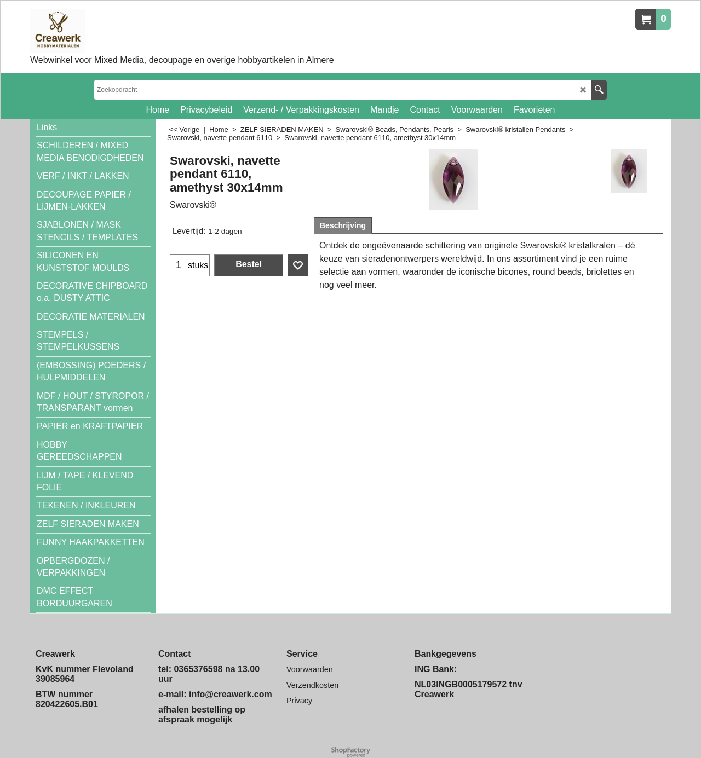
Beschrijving (343, 225)
